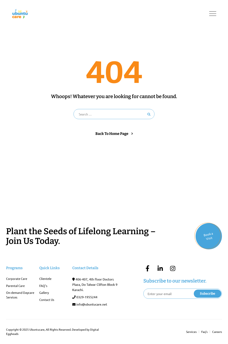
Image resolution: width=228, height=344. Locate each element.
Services (191, 331)
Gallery (44, 292)
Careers (217, 331)
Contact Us (46, 300)
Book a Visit (208, 236)
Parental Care (15, 286)
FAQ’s (43, 286)
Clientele (45, 278)
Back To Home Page (111, 133)
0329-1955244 (86, 297)
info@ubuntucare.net (91, 304)
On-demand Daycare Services (20, 295)
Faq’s (204, 331)
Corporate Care (16, 278)
